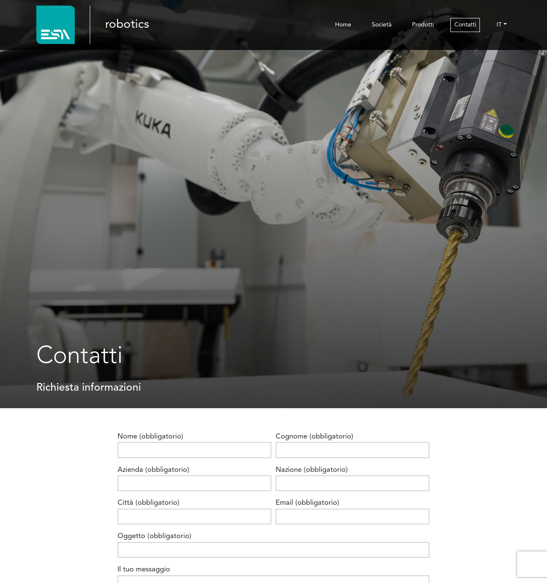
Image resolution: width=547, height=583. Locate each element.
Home (343, 25)
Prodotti (423, 25)
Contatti (465, 25)
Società (381, 25)
